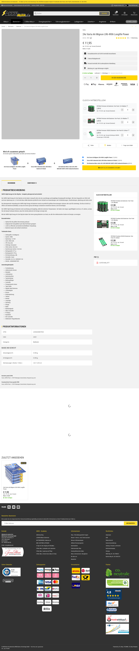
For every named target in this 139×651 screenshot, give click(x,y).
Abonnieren (130, 523)
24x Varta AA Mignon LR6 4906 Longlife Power (36, 26)
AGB (107, 537)
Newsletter (73, 559)
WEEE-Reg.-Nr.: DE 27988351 (112, 554)
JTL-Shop (121, 646)
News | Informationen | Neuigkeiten (79, 554)
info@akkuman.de (9, 545)
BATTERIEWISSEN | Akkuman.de (43, 540)
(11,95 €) (102, 157)
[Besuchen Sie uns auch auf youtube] (13, 507)
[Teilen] (90, 145)
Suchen (104, 13)
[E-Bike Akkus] (30, 21)
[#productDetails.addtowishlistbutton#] (107, 145)
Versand (94, 46)
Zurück (3, 26)
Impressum (108, 535)
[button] (14, 473)
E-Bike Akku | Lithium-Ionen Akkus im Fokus (46, 554)
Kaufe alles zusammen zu (109, 168)
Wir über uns (74, 556)
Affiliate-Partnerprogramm (77, 543)
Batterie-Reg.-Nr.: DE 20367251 (113, 556)
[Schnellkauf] (131, 21)
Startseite (11, 26)
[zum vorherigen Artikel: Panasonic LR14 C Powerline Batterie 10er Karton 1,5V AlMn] (132, 26)
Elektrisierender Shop (76, 548)
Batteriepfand (74, 545)
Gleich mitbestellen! (104, 195)
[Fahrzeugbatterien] (63, 21)
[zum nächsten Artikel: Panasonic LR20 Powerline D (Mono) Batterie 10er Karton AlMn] (135, 26)
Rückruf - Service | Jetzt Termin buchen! (80, 537)
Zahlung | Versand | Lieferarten (113, 545)
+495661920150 (7, 542)
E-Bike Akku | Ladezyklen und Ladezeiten (45, 548)
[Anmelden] (125, 13)
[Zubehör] (91, 21)
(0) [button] (117, 5)
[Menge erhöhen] (97, 78)
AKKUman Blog (39, 535)
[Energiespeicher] (45, 21)
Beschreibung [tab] (11, 183)
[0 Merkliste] (115, 13)
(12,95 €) (104, 160)
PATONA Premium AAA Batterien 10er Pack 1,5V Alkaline (122, 219)
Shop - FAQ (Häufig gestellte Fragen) (79, 535)
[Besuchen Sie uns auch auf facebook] (9, 507)
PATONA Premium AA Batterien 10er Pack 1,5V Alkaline (122, 201)
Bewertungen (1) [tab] (32, 183)
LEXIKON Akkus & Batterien (42, 537)
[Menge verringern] (85, 78)
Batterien (18, 26)
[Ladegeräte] (79, 21)
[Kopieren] (91, 38)
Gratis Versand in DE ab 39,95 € (22, 5)
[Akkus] (6, 21)
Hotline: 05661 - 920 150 (38, 5)
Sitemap (108, 551)
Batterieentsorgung (110, 548)
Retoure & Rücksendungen (77, 540)
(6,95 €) (109, 163)
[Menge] (91, 78)
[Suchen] (68, 13)
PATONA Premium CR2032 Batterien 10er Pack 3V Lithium (122, 237)
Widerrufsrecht (109, 540)
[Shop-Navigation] (7, 5)
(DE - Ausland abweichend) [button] (115, 73)
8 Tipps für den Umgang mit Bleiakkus (45, 545)
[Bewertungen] (121, 38)
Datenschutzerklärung (26, 519)
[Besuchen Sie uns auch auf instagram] (18, 507)
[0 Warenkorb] (134, 13)
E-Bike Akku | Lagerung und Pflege (44, 551)
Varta (84, 30)
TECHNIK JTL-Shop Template (130, 646)
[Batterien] (17, 21)
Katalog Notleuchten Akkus (77, 551)
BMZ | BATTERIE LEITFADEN (42, 543)
